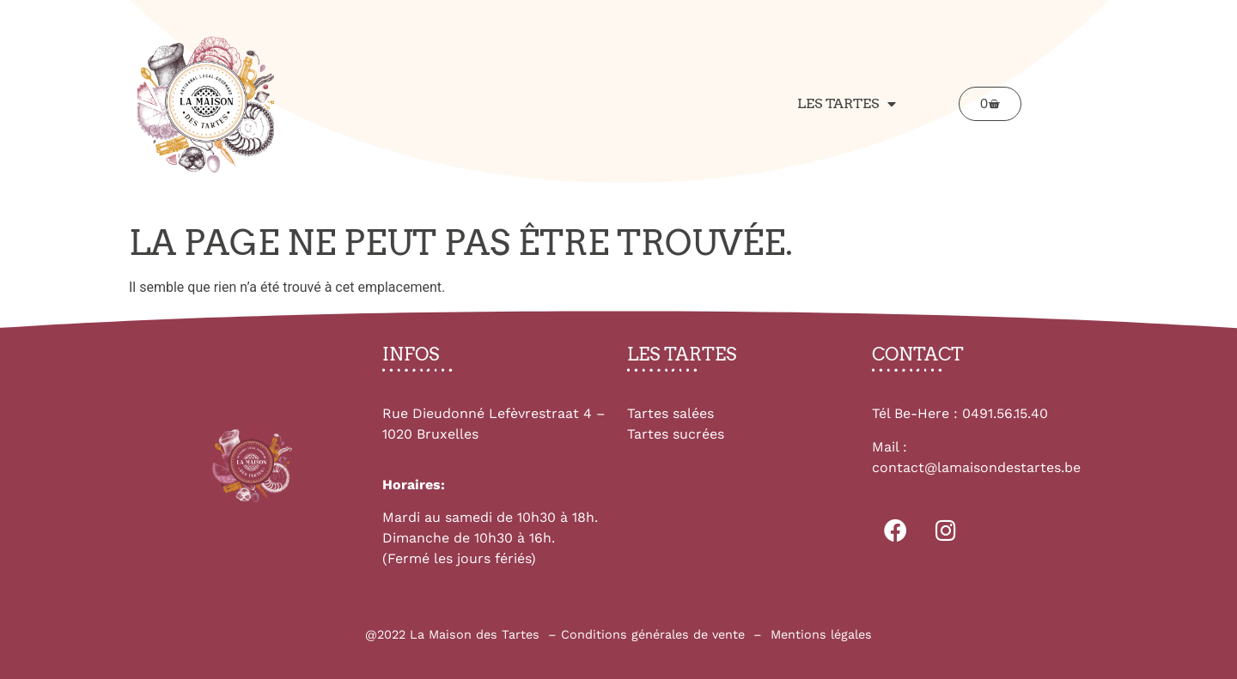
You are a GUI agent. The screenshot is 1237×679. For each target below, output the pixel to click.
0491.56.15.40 (1005, 413)
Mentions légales (821, 634)
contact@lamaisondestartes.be (976, 467)
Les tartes (846, 103)
